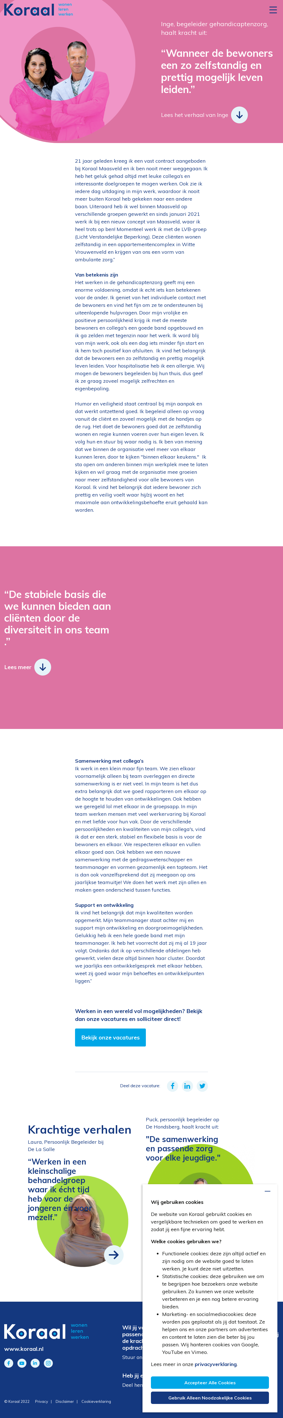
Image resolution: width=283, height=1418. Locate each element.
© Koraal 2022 (17, 1401)
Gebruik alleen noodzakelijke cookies (210, 1398)
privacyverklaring (216, 1364)
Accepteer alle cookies (210, 1382)
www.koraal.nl (24, 1348)
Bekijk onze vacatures (110, 1037)
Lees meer (27, 667)
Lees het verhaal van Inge (204, 115)
